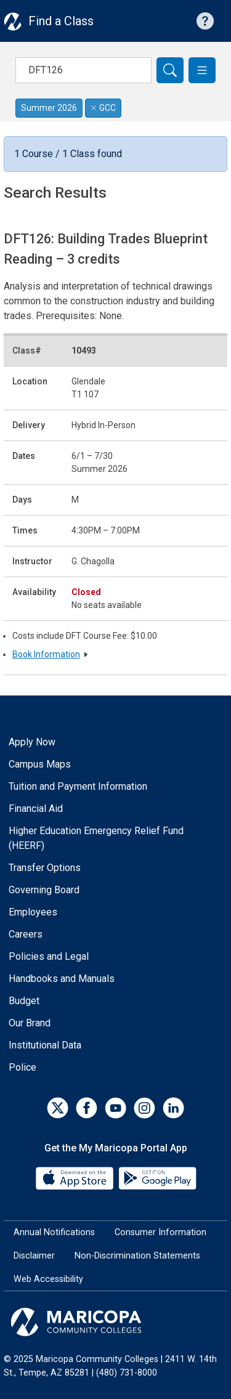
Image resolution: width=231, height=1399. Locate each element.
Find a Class (61, 21)
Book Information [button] (46, 654)
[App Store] (75, 1177)
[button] (202, 70)
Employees (33, 912)
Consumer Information (160, 1232)
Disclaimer (34, 1256)
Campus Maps (40, 764)
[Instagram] (144, 1108)
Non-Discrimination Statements (137, 1256)
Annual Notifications (54, 1232)
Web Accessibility (48, 1279)
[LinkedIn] (173, 1108)
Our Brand (30, 1023)
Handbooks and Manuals (62, 978)
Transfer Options (45, 868)
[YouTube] (115, 1108)
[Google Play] (157, 1177)
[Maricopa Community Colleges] (115, 1322)
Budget (24, 1001)
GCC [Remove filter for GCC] (103, 108)
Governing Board (44, 890)
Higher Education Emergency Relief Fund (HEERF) (96, 838)
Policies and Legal (49, 956)
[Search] (170, 70)
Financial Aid (36, 808)
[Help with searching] (205, 21)
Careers (26, 934)
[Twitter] (57, 1108)
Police (22, 1067)
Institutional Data (45, 1045)
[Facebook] (86, 1108)
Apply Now (32, 742)
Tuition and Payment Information (78, 786)
